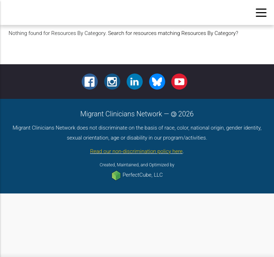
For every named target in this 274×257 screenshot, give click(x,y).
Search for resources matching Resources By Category (172, 33)
